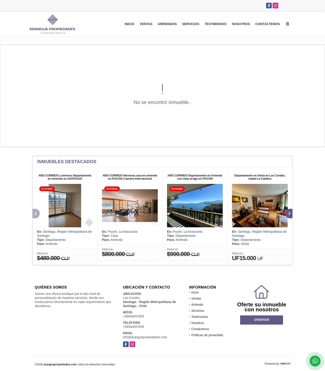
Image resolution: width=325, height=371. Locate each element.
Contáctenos (267, 24)
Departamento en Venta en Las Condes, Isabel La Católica (259, 177)
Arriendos (167, 24)
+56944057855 (133, 316)
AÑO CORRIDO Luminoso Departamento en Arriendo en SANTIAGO (64, 177)
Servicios (190, 24)
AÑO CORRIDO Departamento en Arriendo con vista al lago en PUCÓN (194, 177)
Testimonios (215, 24)
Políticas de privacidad (207, 335)
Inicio (129, 24)
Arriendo (197, 304)
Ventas (146, 24)
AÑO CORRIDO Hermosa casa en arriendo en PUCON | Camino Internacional (129, 177)
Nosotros (241, 24)
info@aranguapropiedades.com (145, 337)
